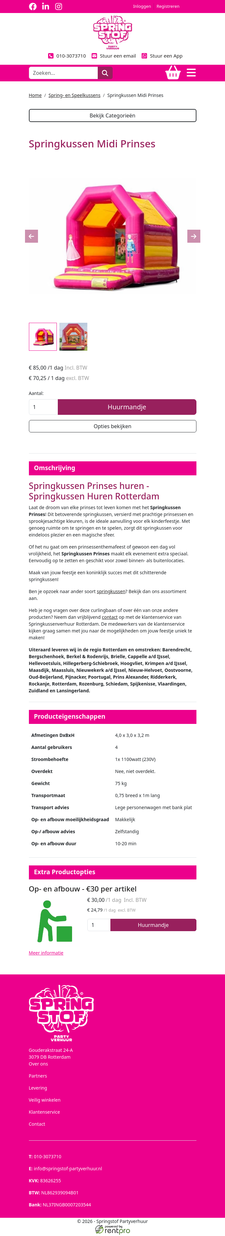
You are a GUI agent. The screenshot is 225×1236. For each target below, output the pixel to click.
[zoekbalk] (63, 73)
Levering (38, 1089)
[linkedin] (46, 6)
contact (110, 618)
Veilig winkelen (45, 1101)
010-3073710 (67, 55)
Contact (37, 1125)
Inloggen (142, 6)
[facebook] (33, 6)
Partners (38, 1077)
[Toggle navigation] (191, 73)
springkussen (111, 593)
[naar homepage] (112, 32)
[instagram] (59, 6)
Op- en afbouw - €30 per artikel (83, 890)
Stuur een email (113, 55)
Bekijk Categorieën (112, 115)
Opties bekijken (112, 426)
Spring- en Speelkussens (75, 95)
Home (35, 95)
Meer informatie (46, 954)
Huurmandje (127, 407)
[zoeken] (105, 73)
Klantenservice (44, 1113)
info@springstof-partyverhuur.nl (65, 1170)
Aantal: (36, 394)
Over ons (38, 1065)
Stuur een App (162, 55)
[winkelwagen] (173, 73)
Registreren (168, 6)
